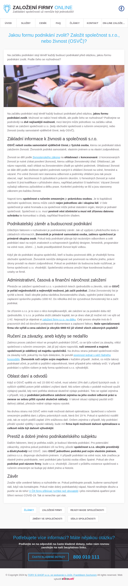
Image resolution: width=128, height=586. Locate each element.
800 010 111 (86, 557)
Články (74, 23)
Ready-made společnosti (87, 510)
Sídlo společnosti (83, 518)
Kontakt (92, 23)
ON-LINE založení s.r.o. (115, 23)
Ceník (42, 23)
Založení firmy (52, 510)
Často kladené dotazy (48, 556)
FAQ (58, 23)
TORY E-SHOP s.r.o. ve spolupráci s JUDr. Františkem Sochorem (62, 575)
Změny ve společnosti (47, 518)
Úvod (8, 23)
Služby (26, 23)
